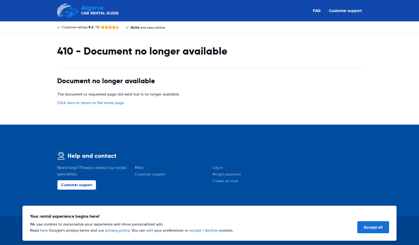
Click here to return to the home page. (91, 102)
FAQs (139, 167)
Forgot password (227, 174)
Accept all (373, 227)
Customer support (345, 11)
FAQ (316, 11)
